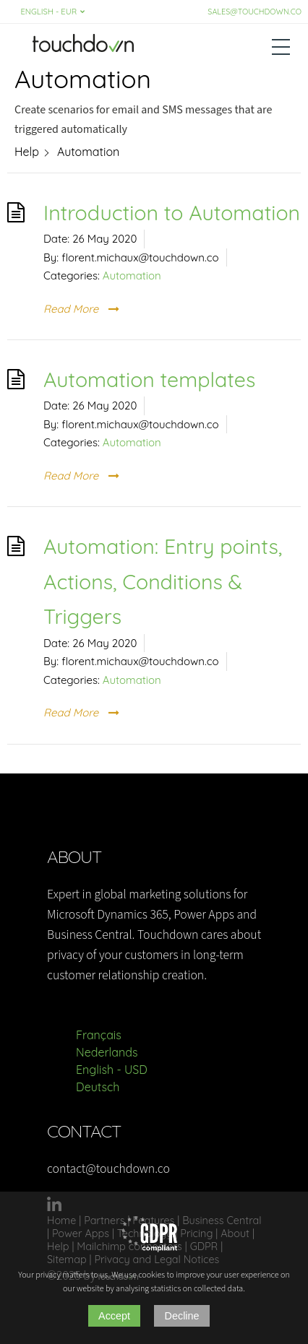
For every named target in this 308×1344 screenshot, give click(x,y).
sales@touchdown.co (254, 11)
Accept (114, 1316)
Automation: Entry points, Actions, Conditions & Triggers (162, 581)
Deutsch (97, 1087)
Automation (132, 275)
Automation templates (149, 379)
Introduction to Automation (171, 212)
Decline (182, 1316)
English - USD (111, 1069)
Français (98, 1035)
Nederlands (106, 1052)
